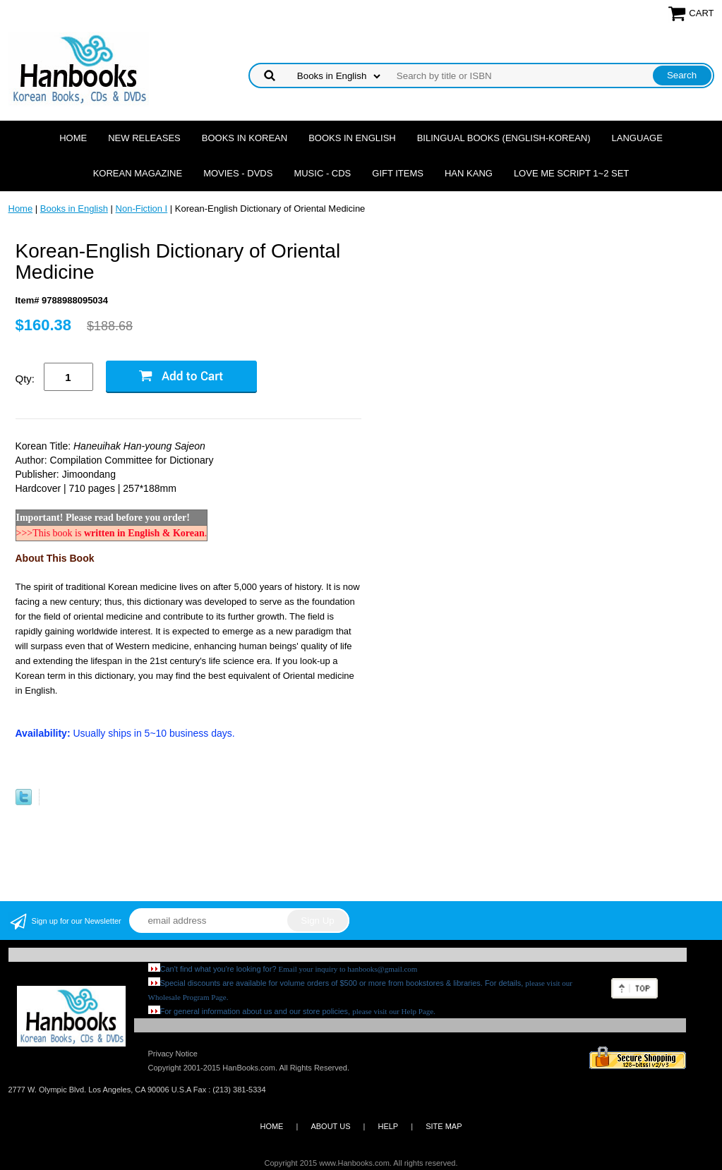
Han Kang (469, 173)
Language (637, 138)
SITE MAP (444, 1126)
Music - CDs (322, 173)
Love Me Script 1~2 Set (571, 173)
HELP (388, 1126)
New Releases (144, 138)
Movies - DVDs (237, 173)
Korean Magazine (137, 173)
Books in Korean (244, 138)
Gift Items (397, 173)
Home (73, 138)
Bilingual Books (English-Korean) (504, 138)
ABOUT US (330, 1126)
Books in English (352, 138)
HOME (271, 1126)
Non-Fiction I (142, 208)
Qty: (25, 379)
